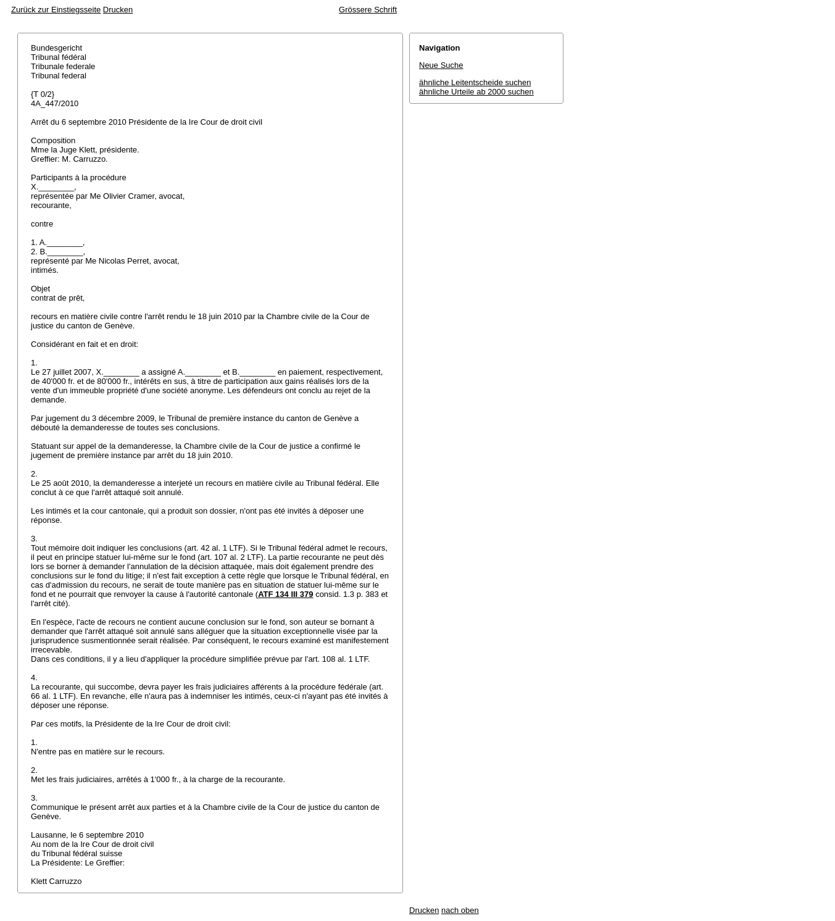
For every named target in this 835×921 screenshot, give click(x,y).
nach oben (460, 910)
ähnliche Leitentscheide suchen (475, 82)
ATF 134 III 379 (285, 594)
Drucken (118, 9)
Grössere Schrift (368, 9)
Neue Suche (441, 65)
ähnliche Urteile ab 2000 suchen (476, 91)
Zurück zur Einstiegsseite (56, 9)
